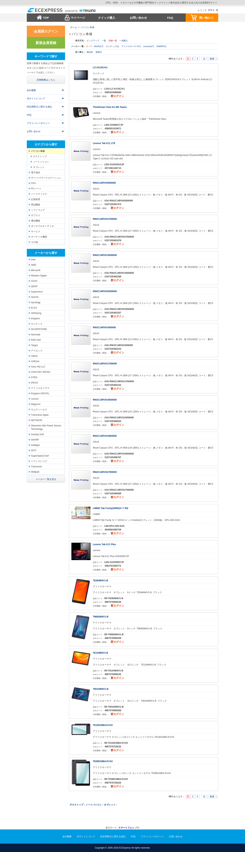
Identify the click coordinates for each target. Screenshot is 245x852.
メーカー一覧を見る (46, 479)
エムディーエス (39, 409)
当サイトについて (36, 98)
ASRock (35, 361)
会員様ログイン (46, 31)
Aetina (34, 356)
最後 (212, 58)
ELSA (34, 307)
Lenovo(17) (148, 46)
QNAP (34, 286)
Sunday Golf (37, 434)
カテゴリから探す (45, 144)
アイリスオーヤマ (40, 388)
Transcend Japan (40, 415)
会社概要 (31, 90)
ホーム (73, 27)
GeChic (35, 297)
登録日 (99, 52)
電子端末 (35, 172)
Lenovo (34, 398)
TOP (46, 17)
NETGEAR (36, 420)
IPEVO (34, 382)
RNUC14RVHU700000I (105, 219)
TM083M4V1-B (100, 616)
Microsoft (35, 270)
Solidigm (35, 445)
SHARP (35, 439)
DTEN (34, 377)
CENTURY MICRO (40, 372)
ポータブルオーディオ (42, 226)
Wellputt (35, 472)
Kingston (35, 318)
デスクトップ (76, 804)
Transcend (36, 466)
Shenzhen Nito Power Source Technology (46, 427)
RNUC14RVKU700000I (105, 363)
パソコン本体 (87, 27)
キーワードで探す (45, 56)
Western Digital (39, 275)
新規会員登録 (46, 43)
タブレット (109, 804)
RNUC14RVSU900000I (105, 436)
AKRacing (36, 313)
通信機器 (35, 220)
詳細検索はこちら (46, 79)
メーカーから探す (45, 252)
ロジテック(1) (112, 46)
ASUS (34, 281)
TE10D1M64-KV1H (103, 725)
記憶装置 (35, 199)
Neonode (35, 334)
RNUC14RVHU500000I (105, 291)
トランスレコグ (39, 461)
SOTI (33, 450)
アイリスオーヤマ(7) (131, 46)
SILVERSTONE (39, 329)
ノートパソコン (94, 804)
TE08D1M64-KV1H (103, 761)
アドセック (36, 350)
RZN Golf (36, 340)
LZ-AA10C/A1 (100, 67)
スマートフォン (126, 827)
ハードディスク (39, 194)
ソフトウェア (38, 210)
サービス (35, 231)
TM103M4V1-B (100, 689)
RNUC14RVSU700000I (105, 472)
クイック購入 (106, 17)
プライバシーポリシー (38, 123)
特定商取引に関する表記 (39, 106)
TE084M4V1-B (100, 580)
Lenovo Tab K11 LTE (104, 143)
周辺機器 (35, 204)
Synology (35, 302)
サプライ (35, 215)
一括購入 (123, 40)
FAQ (170, 17)
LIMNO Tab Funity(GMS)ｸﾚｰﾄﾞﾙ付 (110, 508)
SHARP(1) (161, 46)
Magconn (35, 404)
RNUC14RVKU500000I (105, 255)
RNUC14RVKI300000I (104, 327)
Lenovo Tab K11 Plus (104, 544)
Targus (34, 345)
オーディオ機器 (39, 236)
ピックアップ (93, 40)
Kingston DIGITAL (40, 393)
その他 (34, 242)
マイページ (78, 17)
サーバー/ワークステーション (46, 178)
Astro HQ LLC (38, 366)
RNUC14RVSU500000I (105, 399)
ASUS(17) (98, 46)
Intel (33, 259)
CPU (33, 183)
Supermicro (37, 291)
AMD (33, 265)
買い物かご (206, 17)
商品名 (90, 52)
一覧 (104, 40)
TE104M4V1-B (100, 653)
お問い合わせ (138, 17)
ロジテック (36, 324)
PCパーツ (36, 188)
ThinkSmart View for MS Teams (110, 107)
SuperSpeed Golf (40, 456)
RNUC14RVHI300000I (104, 183)
